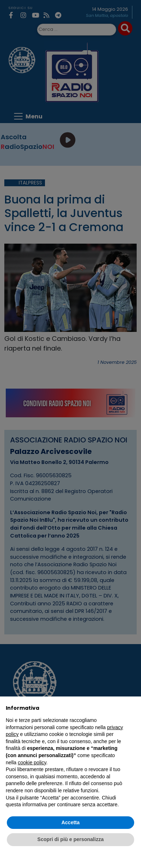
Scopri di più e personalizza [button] (70, 839)
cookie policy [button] (32, 762)
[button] (131, 708)
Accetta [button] (71, 822)
